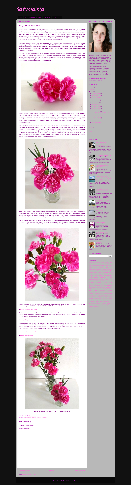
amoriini (90, 262)
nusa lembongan (92, 295)
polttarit (96, 298)
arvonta (94, 262)
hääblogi (34, 417)
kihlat (102, 285)
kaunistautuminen (92, 284)
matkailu (98, 292)
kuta (105, 287)
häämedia (104, 272)
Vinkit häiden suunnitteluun (33, 17)
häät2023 (91, 279)
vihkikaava (104, 303)
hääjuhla (105, 269)
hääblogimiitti (92, 269)
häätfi (107, 279)
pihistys (110, 296)
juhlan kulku (109, 280)
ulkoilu (100, 301)
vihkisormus (91, 304)
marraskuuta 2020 (96, 95)
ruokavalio (91, 299)
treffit (97, 301)
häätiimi (110, 279)
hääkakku (110, 269)
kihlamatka (110, 284)
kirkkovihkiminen (108, 285)
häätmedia (98, 280)
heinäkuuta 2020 (96, 104)
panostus (99, 296)
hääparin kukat (102, 274)
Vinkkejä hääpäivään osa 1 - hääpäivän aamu (103, 166)
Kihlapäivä (98, 242)
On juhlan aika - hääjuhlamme (103, 155)
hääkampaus (92, 270)
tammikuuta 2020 (96, 122)
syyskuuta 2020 (96, 100)
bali (99, 263)
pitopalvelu (91, 298)
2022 (92, 87)
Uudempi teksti (24, 471)
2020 (92, 91)
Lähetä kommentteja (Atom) (29, 474)
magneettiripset (92, 291)
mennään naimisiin (107, 292)
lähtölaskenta (109, 290)
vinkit (101, 304)
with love (110, 304)
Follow (90, 131)
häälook (100, 272)
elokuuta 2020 (95, 102)
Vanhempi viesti (79, 471)
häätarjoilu (95, 279)
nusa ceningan (109, 293)
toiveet (93, 301)
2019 (92, 125)
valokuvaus (106, 301)
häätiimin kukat (92, 280)
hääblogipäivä (99, 269)
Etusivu (51, 471)
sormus (102, 300)
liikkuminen (105, 288)
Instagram (47, 17)
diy (111, 263)
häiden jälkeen (108, 265)
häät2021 (39, 417)
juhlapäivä (44, 417)
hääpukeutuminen (93, 275)
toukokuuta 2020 (96, 108)
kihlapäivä (91, 285)
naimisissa (103, 293)
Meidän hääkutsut (100, 222)
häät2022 (110, 277)
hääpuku (101, 275)
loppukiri (90, 290)
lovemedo (96, 290)
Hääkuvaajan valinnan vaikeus (29, 332)
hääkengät (103, 270)
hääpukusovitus (108, 275)
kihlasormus (97, 285)
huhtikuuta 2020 (96, 111)
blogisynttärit (28, 417)
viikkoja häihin (97, 304)
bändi (109, 263)
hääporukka (109, 274)
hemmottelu (97, 265)
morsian (99, 293)
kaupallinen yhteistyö (101, 284)
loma (110, 288)
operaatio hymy (108, 295)
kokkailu (91, 287)
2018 (92, 127)
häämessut (109, 272)
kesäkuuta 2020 (96, 106)
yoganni (97, 306)
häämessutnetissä (93, 274)
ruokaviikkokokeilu (97, 299)
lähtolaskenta (102, 290)
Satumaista (30, 9)
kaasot (110, 282)
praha (100, 298)
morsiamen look (93, 293)
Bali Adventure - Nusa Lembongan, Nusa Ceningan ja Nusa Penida (103, 178)
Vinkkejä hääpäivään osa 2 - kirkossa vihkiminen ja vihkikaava (103, 191)
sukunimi (106, 299)
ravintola (110, 298)
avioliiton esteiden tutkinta (106, 262)
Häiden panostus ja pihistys (102, 232)
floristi (90, 265)
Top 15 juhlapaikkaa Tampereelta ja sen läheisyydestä (101, 144)
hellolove (93, 265)
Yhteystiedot (56, 17)
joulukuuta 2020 (96, 93)
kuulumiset (95, 288)
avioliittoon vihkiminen (93, 263)
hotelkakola (102, 265)
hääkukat (109, 270)
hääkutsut (91, 272)
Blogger (76, 480)
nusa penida (101, 295)
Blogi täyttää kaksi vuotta (98, 115)
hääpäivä (91, 277)
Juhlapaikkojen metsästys (28, 319)
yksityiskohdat (92, 306)
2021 (92, 89)
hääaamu (101, 267)
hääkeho (98, 270)
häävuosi (104, 280)
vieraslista (98, 303)
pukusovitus (105, 298)
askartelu (98, 262)
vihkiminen (109, 303)
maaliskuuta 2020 (96, 117)
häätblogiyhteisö (102, 279)
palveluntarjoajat (92, 296)
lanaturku (100, 288)
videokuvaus (92, 303)
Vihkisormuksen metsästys (102, 210)
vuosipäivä (105, 304)
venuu (110, 301)
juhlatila (105, 282)
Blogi (20, 17)
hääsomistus (96, 277)
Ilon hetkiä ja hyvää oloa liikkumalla (100, 112)
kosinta (94, 287)
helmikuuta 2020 (96, 120)
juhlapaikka (91, 282)
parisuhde (105, 296)
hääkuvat (95, 272)
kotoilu (98, 287)
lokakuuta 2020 (96, 97)
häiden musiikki (93, 267)
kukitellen (102, 287)
